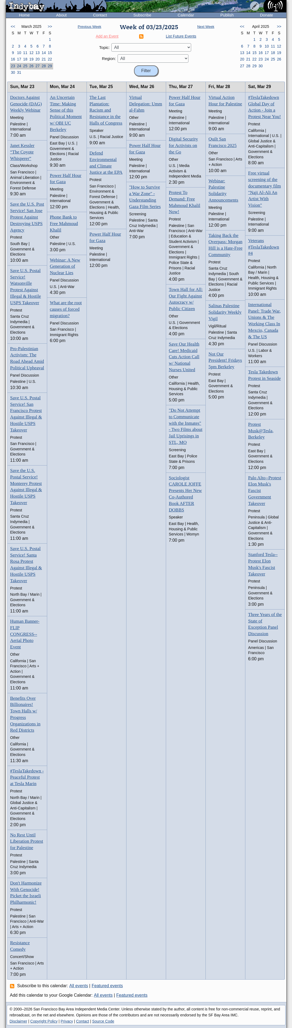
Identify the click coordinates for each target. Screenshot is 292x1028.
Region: (109, 58)
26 (31, 66)
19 (31, 59)
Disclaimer (18, 1021)
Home (24, 15)
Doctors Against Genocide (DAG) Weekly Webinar (26, 104)
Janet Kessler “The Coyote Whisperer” (22, 152)
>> (50, 26)
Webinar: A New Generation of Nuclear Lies (65, 266)
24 (19, 66)
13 (38, 53)
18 (25, 59)
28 (44, 66)
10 (19, 53)
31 (19, 72)
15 (50, 53)
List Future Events (181, 36)
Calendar (186, 15)
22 (50, 59)
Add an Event (107, 36)
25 (25, 66)
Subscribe (142, 15)
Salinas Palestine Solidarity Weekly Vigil (225, 312)
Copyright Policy (43, 1021)
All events (78, 985)
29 (50, 66)
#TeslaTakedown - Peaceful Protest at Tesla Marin (27, 777)
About (61, 15)
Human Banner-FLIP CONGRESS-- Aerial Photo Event (25, 634)
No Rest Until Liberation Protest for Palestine (26, 841)
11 (25, 53)
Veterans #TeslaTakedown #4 (263, 247)
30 (13, 72)
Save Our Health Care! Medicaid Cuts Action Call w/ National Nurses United (184, 356)
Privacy (67, 1021)
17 (19, 59)
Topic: (104, 47)
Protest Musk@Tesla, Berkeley (260, 431)
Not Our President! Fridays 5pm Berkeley (225, 360)
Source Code (103, 1021)
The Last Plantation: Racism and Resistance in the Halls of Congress (106, 110)
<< (13, 26)
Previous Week (89, 27)
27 (38, 66)
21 (44, 59)
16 (13, 59)
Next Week (205, 27)
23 (13, 66)
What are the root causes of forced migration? (66, 309)
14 (44, 53)
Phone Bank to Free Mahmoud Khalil (64, 224)
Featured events (107, 985)
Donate (266, 15)
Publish (226, 15)
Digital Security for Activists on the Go (183, 145)
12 (31, 53)
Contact (100, 15)
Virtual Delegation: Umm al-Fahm (145, 104)
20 (38, 59)
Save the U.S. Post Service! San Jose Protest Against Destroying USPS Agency (27, 217)
